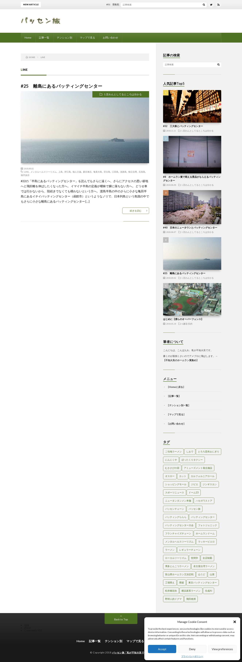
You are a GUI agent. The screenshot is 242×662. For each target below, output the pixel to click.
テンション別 (64, 37)
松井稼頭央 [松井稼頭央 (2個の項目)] (171, 590)
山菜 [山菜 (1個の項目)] (212, 574)
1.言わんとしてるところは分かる (123, 94)
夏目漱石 (87, 172)
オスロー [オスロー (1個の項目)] (170, 476)
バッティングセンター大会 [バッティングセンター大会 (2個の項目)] (179, 525)
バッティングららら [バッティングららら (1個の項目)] (175, 517)
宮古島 (107, 172)
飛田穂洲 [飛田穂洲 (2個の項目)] (191, 598)
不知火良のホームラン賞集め (180, 360)
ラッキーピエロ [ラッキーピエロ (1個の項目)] (206, 541)
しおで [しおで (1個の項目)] (189, 451)
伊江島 (67, 172)
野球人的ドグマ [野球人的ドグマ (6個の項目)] (173, 598)
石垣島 (142, 172)
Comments (33, 630)
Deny (192, 649)
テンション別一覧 (178, 405)
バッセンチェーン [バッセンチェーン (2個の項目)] (174, 508)
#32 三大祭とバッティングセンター (183, 126)
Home (28, 37)
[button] (235, 622)
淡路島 (123, 172)
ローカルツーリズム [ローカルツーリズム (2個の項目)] (175, 557)
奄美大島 (97, 172)
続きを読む (136, 210)
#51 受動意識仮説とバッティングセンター (131, 4)
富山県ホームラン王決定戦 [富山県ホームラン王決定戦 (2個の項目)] (179, 574)
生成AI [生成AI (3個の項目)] (208, 590)
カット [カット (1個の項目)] (182, 476)
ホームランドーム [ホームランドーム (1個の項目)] (205, 533)
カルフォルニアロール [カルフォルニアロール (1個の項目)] (202, 476)
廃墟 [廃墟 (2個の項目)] (181, 582)
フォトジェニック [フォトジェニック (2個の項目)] (207, 525)
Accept (162, 649)
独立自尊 (132, 172)
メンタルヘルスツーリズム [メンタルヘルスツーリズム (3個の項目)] (179, 541)
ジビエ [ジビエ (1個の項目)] (194, 484)
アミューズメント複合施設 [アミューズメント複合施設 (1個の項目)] (198, 467)
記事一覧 (44, 37)
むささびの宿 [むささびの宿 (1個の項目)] (172, 467)
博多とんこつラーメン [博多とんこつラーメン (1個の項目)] (177, 566)
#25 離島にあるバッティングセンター (61, 86)
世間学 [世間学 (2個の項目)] (194, 557)
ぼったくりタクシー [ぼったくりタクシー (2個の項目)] (192, 459)
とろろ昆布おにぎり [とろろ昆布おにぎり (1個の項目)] (208, 451)
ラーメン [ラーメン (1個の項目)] (170, 549)
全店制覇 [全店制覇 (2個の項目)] (207, 557)
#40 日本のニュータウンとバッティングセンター (190, 227)
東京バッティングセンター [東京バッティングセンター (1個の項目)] (202, 582)
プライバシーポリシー (192, 656)
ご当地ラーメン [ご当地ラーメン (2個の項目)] (173, 451)
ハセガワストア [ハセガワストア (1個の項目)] (204, 500)
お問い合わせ (110, 37)
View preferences (222, 649)
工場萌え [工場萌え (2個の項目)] (170, 582)
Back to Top (121, 619)
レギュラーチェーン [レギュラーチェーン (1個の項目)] (189, 549)
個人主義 (77, 172)
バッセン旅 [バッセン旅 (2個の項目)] (194, 508)
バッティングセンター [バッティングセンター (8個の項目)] (203, 517)
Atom (27, 627)
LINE (26, 172)
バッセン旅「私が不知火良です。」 (131, 652)
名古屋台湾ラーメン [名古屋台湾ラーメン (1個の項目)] (204, 566)
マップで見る (87, 37)
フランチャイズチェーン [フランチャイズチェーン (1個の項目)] (178, 533)
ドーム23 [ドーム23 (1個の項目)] (194, 492)
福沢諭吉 (25, 175)
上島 (60, 172)
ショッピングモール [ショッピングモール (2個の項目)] (175, 484)
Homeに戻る (176, 386)
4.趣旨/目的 (187, 324)
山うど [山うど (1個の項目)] (201, 574)
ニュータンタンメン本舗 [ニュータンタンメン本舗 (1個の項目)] (178, 500)
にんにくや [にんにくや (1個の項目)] (171, 459)
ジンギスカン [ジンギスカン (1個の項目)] (210, 484)
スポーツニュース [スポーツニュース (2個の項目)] (174, 492)
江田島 (115, 172)
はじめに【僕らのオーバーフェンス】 (183, 319)
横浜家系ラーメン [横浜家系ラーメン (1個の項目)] (191, 590)
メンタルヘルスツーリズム (43, 172)
